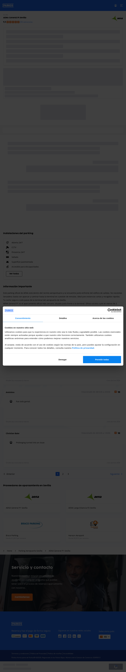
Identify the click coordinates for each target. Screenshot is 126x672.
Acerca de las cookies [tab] (103, 318)
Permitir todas (102, 359)
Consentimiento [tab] (23, 318)
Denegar (63, 359)
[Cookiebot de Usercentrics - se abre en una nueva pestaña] (109, 311)
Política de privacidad (83, 348)
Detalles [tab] (63, 318)
